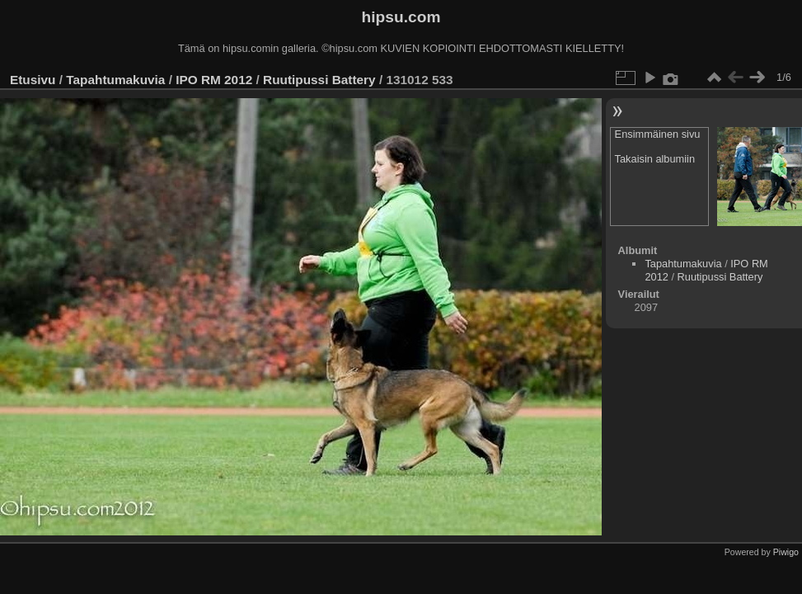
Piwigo (786, 552)
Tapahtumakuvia (115, 80)
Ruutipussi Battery (319, 80)
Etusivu (32, 80)
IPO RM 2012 (214, 80)
